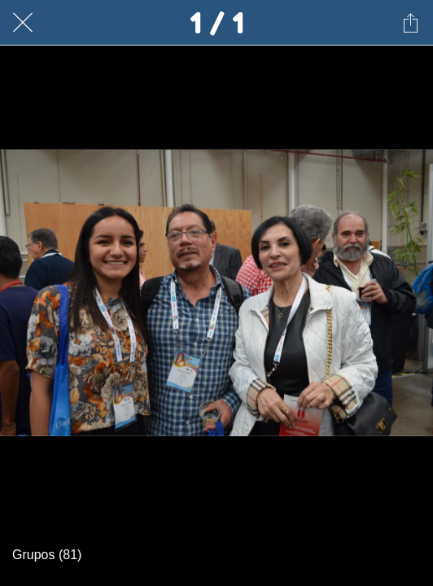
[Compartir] (410, 22)
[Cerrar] (23, 23)
